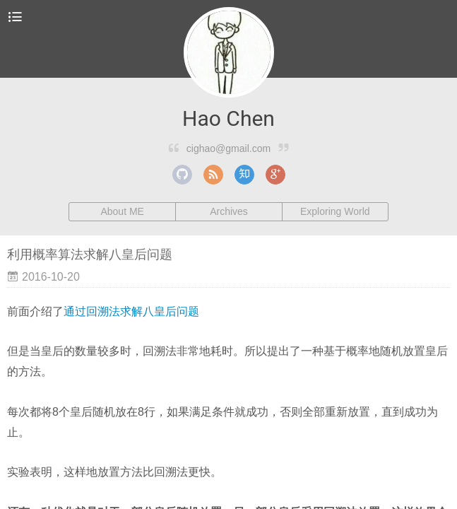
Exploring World (335, 211)
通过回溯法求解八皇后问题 (131, 311)
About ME (121, 211)
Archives (229, 211)
